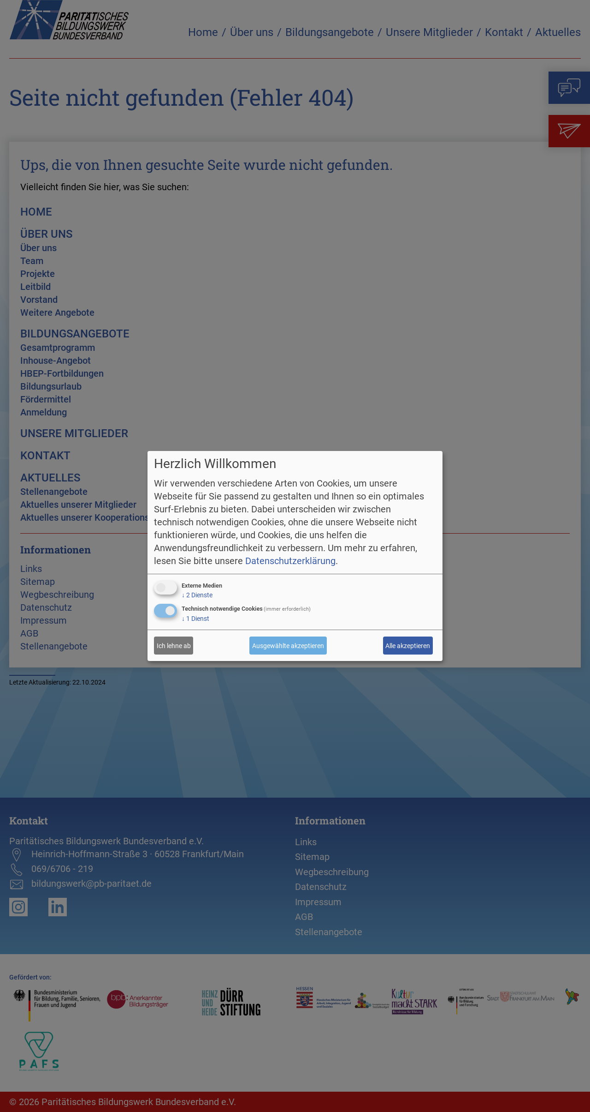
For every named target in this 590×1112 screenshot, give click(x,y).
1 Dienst (195, 618)
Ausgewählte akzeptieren (288, 645)
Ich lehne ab (174, 645)
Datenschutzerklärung (290, 560)
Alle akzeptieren (407, 645)
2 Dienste (197, 595)
